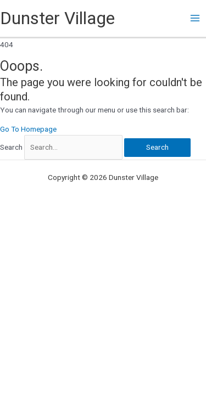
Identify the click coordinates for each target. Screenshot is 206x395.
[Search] (157, 147)
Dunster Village (57, 18)
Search (11, 147)
